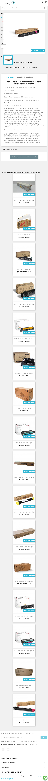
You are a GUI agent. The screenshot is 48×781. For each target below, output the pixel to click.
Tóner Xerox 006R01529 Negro (24, 547)
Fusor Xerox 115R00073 (24, 269)
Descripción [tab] (10, 77)
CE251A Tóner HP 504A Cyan (24, 443)
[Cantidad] (3, 46)
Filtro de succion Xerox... (24, 235)
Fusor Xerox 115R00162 (24, 408)
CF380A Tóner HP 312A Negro (24, 616)
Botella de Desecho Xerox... (24, 685)
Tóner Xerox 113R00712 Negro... (24, 373)
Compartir (10, 56)
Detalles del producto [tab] (25, 77)
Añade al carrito (19, 46)
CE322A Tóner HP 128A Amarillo (24, 339)
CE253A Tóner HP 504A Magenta (24, 650)
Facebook (3, 749)
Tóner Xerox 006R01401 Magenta (24, 720)
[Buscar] (24, 8)
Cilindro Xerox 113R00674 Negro (24, 581)
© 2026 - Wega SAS (7, 779)
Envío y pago (38, 776)
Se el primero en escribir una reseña (24, 157)
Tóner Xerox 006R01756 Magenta (24, 477)
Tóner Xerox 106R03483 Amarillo (24, 304)
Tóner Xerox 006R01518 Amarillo (24, 512)
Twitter (8, 749)
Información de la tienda (11, 772)
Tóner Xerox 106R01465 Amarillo (24, 200)
